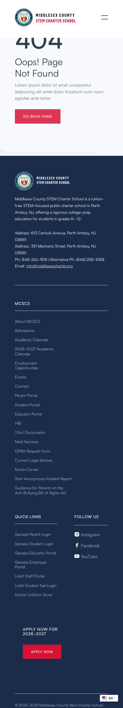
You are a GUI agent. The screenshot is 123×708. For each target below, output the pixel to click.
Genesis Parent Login (33, 534)
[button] (104, 17)
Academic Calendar (32, 339)
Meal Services (26, 441)
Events (20, 376)
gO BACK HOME (37, 120)
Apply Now (42, 651)
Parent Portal (26, 395)
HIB (18, 423)
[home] (46, 17)
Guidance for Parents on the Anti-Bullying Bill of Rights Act (40, 490)
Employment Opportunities (26, 365)
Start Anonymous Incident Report (43, 478)
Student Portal (27, 404)
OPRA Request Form (32, 451)
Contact (22, 386)
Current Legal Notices (33, 460)
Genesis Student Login (34, 543)
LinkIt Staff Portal (29, 576)
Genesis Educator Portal (35, 552)
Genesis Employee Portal (30, 564)
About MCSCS (27, 321)
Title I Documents (30, 432)
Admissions (24, 330)
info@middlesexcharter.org (50, 265)
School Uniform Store (33, 594)
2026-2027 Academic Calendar (34, 351)
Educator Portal (28, 413)
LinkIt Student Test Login (36, 585)
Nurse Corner (26, 469)
